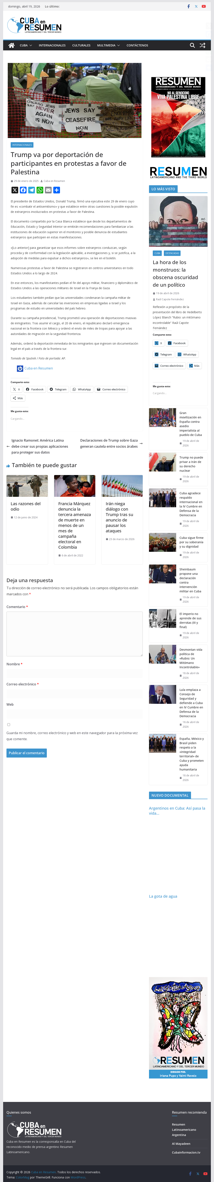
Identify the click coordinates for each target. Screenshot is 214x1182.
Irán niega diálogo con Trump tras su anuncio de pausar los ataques (119, 517)
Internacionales (52, 45)
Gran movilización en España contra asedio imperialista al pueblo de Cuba (191, 424)
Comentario (17, 606)
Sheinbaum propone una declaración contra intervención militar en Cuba (190, 580)
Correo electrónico (22, 684)
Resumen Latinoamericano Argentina (184, 1129)
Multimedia (106, 45)
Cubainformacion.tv (186, 1152)
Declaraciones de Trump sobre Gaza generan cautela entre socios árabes (111, 443)
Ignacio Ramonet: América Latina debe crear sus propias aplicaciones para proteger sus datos (37, 446)
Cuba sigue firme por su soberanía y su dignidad (192, 542)
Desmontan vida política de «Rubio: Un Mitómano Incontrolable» (191, 658)
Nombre (14, 664)
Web (10, 704)
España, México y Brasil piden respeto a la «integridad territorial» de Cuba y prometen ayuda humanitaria (192, 754)
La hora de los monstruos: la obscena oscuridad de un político (175, 273)
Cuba (24, 45)
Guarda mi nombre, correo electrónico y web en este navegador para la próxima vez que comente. (72, 736)
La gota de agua (163, 896)
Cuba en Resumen (54, 181)
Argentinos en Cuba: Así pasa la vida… (177, 810)
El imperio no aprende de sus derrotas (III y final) (190, 620)
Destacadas (172, 253)
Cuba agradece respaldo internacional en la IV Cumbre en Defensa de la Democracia (191, 504)
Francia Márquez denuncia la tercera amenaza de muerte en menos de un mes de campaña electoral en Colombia (74, 525)
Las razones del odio (26, 506)
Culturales (81, 45)
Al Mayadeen (181, 1144)
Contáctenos (137, 45)
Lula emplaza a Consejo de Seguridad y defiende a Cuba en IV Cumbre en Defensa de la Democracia (191, 703)
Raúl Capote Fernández (170, 299)
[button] (30, 45)
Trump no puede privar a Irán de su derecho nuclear (191, 464)
